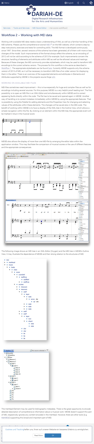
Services (6, 28)
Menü (5, 3)
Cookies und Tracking (14, 429)
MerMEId (5, 418)
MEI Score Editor (39, 28)
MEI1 (49, 45)
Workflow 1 (6, 68)
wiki (53, 77)
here (50, 68)
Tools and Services (21, 28)
